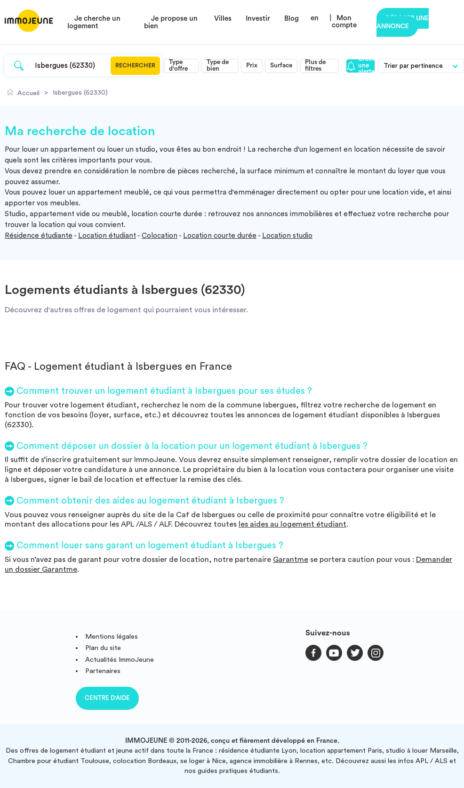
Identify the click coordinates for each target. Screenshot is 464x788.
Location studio (287, 235)
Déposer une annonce (402, 22)
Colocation (159, 235)
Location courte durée (219, 235)
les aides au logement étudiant (292, 524)
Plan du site (103, 647)
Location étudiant (107, 235)
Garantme (290, 559)
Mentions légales (111, 636)
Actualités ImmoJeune (119, 659)
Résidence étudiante (38, 235)
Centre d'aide (107, 698)
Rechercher (135, 65)
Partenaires (102, 670)
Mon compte (344, 22)
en (315, 18)
